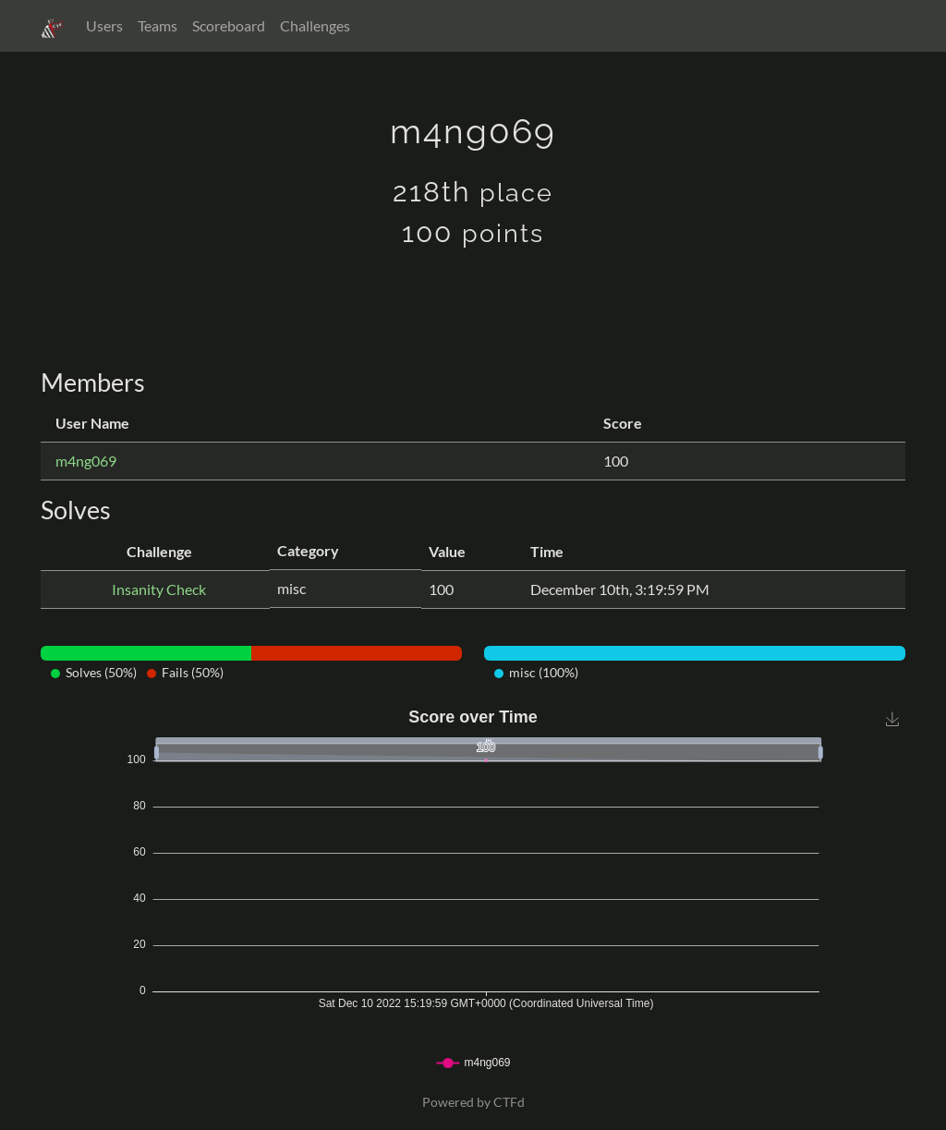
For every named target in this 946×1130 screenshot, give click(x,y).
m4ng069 (85, 460)
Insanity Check (159, 589)
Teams (157, 25)
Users (104, 25)
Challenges (315, 25)
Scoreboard (228, 25)
